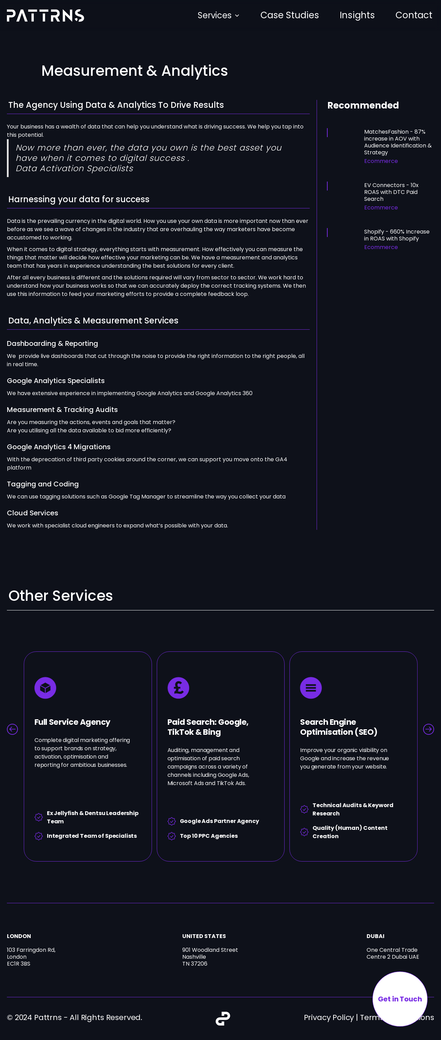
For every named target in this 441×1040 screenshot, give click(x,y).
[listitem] (87, 756)
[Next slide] (428, 729)
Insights (357, 15)
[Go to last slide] (12, 729)
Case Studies (289, 15)
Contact (414, 15)
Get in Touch (400, 999)
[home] (45, 15)
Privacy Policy (329, 1017)
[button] (219, 15)
